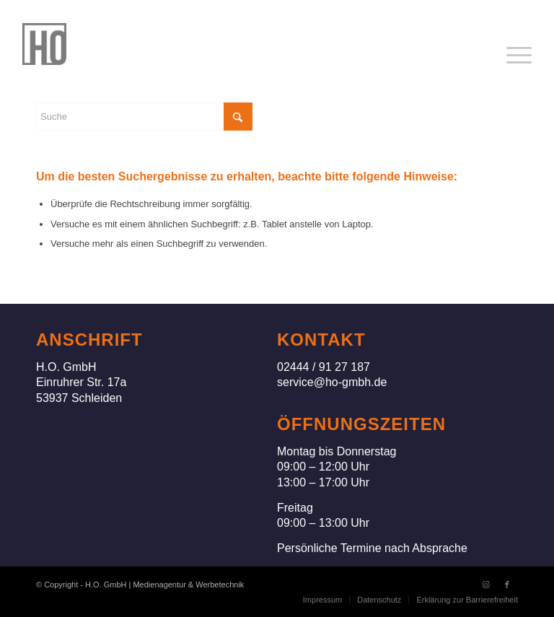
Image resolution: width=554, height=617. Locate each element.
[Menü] (519, 55)
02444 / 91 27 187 (323, 367)
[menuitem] (519, 56)
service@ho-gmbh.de (332, 382)
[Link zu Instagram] (485, 584)
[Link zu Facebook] (507, 584)
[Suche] (144, 116)
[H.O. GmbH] (44, 44)
